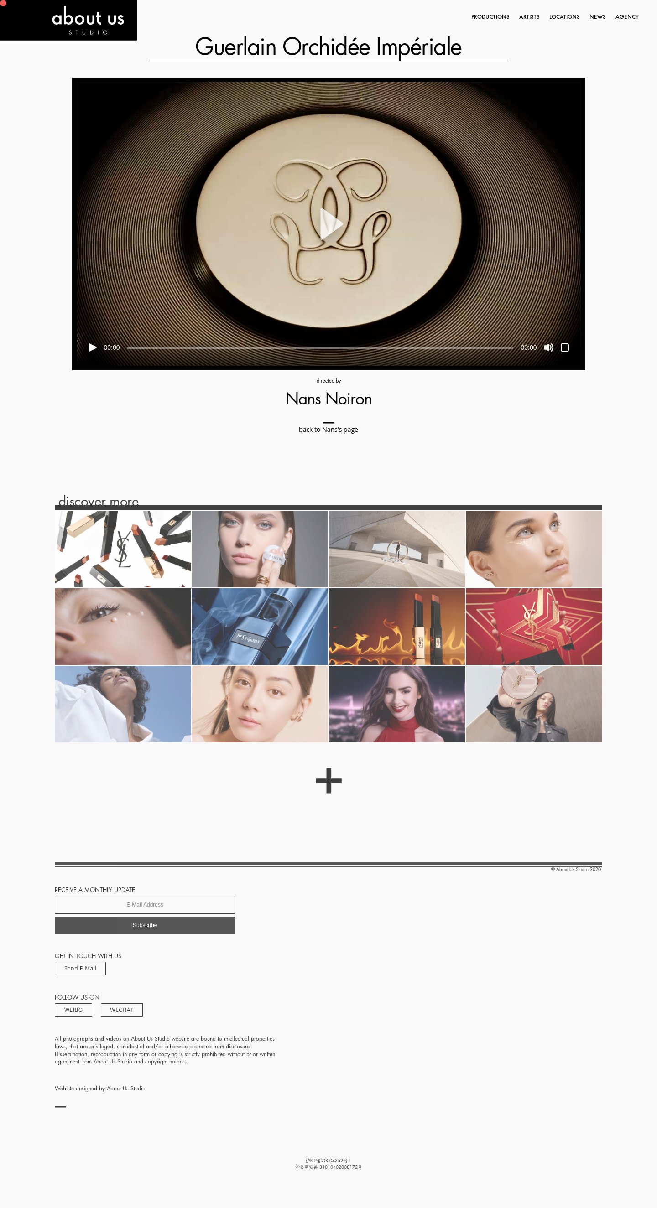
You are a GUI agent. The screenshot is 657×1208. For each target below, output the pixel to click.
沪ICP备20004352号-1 (328, 1161)
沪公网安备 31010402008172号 (328, 1167)
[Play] (93, 347)
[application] (329, 224)
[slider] (320, 348)
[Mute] (548, 347)
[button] (328, 224)
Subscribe (145, 925)
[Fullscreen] (565, 347)
